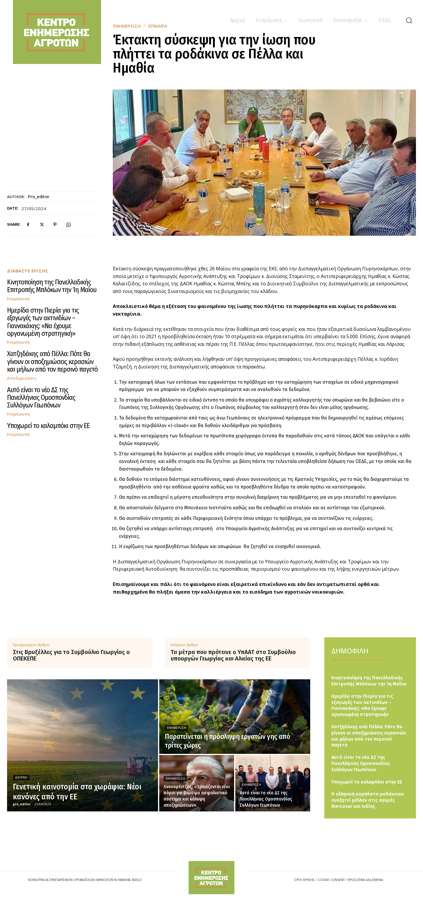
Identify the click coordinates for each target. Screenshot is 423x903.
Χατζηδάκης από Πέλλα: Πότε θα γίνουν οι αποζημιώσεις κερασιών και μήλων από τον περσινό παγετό (52, 361)
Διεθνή (21, 777)
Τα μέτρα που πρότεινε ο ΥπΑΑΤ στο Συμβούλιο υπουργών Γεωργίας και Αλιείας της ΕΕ (233, 655)
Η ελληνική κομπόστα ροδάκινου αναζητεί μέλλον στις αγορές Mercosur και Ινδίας (367, 800)
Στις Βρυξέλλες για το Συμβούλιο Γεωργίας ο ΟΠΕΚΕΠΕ (71, 655)
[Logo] (211, 877)
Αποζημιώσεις (21, 378)
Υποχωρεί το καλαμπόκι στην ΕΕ (48, 426)
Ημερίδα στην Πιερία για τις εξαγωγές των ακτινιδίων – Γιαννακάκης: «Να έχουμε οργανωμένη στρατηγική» (43, 322)
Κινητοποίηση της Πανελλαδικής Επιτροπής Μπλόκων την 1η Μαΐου (51, 286)
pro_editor (38, 196)
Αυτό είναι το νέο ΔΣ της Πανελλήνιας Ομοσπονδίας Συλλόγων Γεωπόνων (41, 398)
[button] (409, 20)
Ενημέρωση (18, 299)
